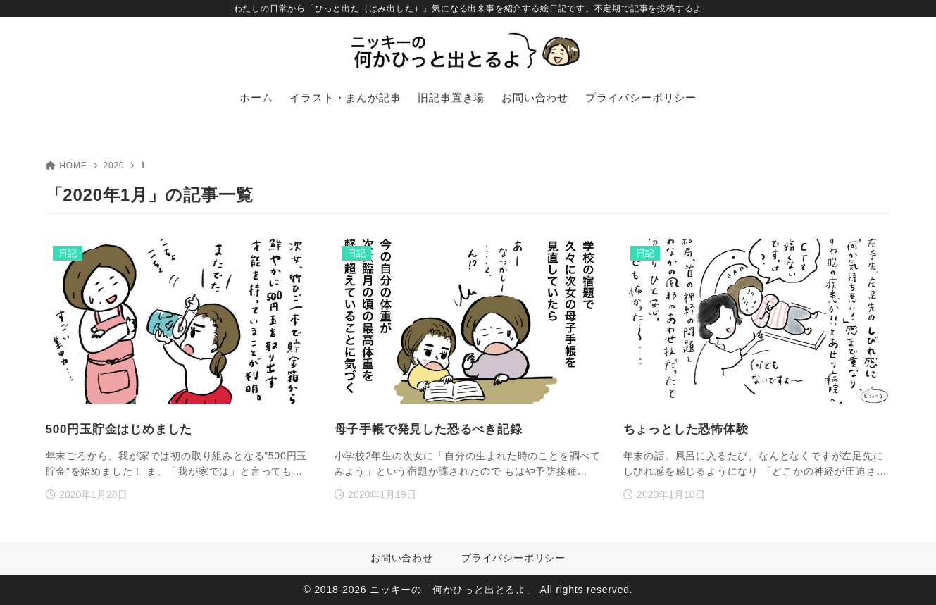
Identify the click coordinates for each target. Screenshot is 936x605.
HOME (66, 165)
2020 (114, 165)
